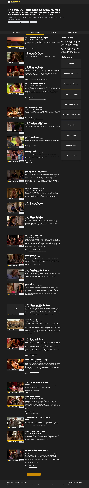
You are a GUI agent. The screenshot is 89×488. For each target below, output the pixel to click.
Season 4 (27, 237)
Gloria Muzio (33, 77)
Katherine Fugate (42, 99)
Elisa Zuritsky (32, 119)
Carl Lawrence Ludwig (35, 249)
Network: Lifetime (25, 21)
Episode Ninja (78, 482)
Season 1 (27, 109)
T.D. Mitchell (31, 355)
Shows (8, 482)
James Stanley (43, 79)
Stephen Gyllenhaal (34, 47)
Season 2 (27, 39)
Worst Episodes (35, 32)
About (12, 482)
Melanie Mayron (33, 465)
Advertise (17, 482)
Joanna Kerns (33, 117)
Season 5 (27, 306)
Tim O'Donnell (32, 146)
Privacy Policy (23, 482)
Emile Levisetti (33, 354)
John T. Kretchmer (34, 372)
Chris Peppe (33, 411)
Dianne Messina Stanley (34, 79)
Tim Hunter (32, 160)
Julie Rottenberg (39, 119)
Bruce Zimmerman (33, 99)
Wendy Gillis (31, 48)
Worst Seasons (72, 32)
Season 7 (27, 54)
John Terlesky (33, 145)
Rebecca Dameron (33, 467)
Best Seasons (53, 32)
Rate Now (22, 47)
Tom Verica (32, 97)
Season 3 (27, 68)
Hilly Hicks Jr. (32, 373)
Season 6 (27, 124)
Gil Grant (31, 162)
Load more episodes (34, 474)
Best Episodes (16, 32)
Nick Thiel (31, 392)
